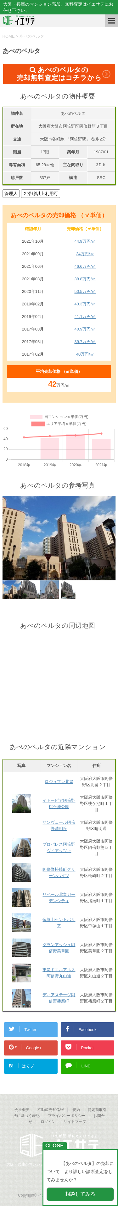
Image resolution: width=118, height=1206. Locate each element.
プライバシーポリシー (67, 1115)
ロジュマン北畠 (59, 781)
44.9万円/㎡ (85, 241)
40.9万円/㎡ (85, 329)
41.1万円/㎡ (85, 316)
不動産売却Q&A (50, 1110)
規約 (76, 1110)
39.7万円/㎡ (85, 341)
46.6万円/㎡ (85, 266)
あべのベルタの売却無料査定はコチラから (59, 74)
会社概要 (22, 1110)
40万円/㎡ (85, 354)
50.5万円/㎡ (85, 291)
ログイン (48, 1121)
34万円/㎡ (85, 253)
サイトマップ (75, 1121)
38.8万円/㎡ (85, 279)
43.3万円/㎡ (85, 304)
